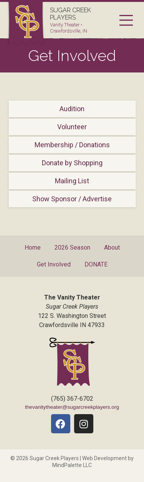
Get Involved (54, 264)
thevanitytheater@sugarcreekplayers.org (72, 407)
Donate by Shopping (72, 163)
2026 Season (72, 247)
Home (33, 247)
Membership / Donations (72, 145)
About (112, 247)
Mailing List (72, 181)
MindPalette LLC (72, 465)
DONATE (96, 264)
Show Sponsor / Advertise (72, 199)
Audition (72, 109)
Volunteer (72, 127)
